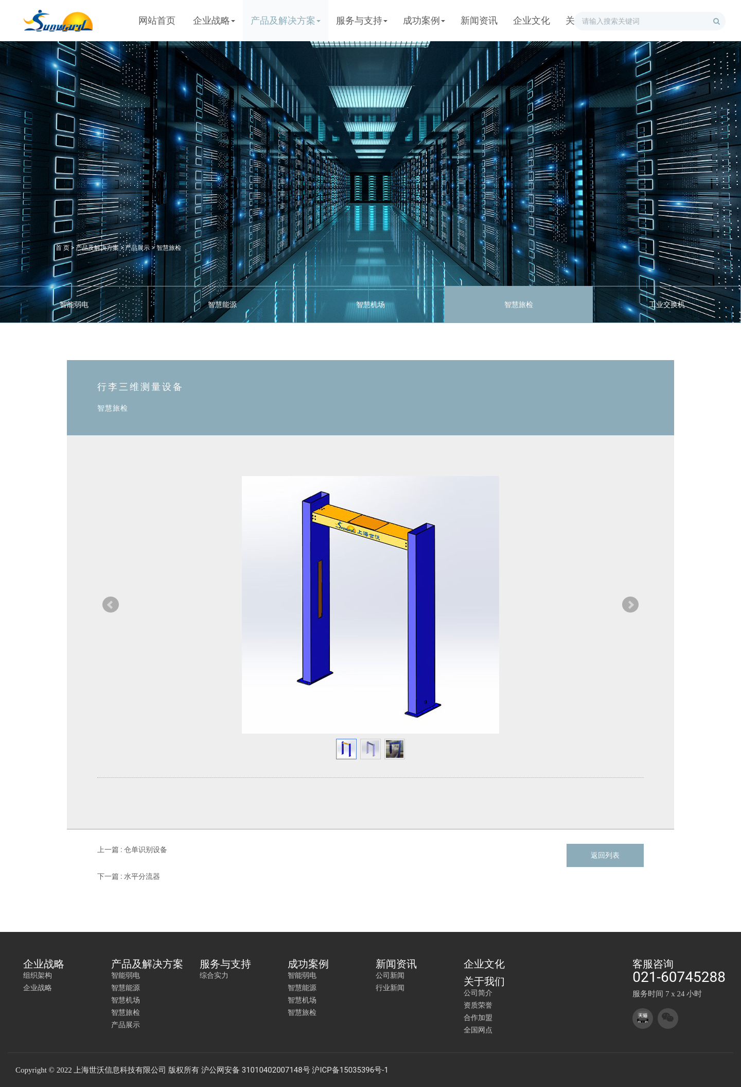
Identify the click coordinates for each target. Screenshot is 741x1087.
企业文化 (484, 964)
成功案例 (308, 964)
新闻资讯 (396, 964)
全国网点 (478, 1030)
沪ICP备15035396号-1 (350, 1070)
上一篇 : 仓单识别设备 (132, 849)
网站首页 (156, 20)
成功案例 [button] (424, 20)
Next (630, 605)
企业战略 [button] (214, 20)
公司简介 (478, 993)
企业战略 (43, 964)
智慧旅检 (168, 247)
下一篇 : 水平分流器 (128, 876)
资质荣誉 (478, 1005)
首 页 (62, 247)
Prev (110, 605)
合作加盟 (478, 1017)
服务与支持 (225, 964)
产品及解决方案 (97, 247)
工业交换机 (667, 304)
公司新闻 (390, 975)
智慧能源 (222, 304)
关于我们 (484, 981)
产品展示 (137, 247)
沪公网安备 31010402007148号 (255, 1070)
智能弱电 (74, 304)
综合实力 (214, 975)
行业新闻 (390, 987)
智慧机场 (370, 304)
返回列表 (605, 855)
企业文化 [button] (531, 20)
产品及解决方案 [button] (286, 20)
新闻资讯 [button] (479, 20)
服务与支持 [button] (361, 20)
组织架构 (37, 975)
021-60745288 (679, 977)
